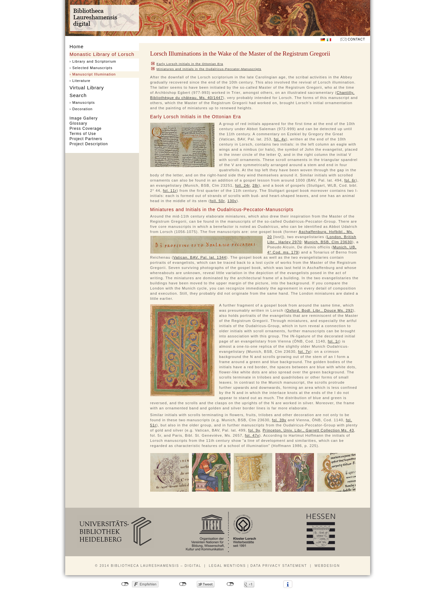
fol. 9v (254, 430)
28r (255, 185)
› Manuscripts (82, 102)
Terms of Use (83, 133)
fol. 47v (252, 435)
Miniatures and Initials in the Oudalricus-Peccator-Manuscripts (209, 69)
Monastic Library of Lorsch (102, 54)
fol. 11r (170, 190)
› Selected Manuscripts (91, 68)
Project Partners (86, 139)
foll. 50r (217, 201)
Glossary (78, 123)
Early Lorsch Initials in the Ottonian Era (190, 64)
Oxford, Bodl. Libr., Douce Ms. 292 (319, 310)
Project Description (89, 144)
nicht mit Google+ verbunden (230, 584)
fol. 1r (333, 341)
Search (78, 95)
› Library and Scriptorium (93, 61)
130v (232, 201)
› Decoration (81, 109)
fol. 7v (304, 351)
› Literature (80, 81)
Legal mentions (227, 565)
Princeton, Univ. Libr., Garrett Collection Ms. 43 (308, 430)
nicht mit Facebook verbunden (125, 584)
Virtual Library (87, 87)
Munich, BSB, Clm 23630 (328, 242)
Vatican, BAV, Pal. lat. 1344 (199, 257)
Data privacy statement (278, 565)
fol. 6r (350, 180)
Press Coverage (86, 128)
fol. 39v (279, 420)
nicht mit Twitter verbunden (183, 584)
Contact (356, 39)
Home (77, 46)
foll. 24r (242, 185)
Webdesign (327, 565)
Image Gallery (84, 118)
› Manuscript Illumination (93, 74)
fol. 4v (280, 139)
